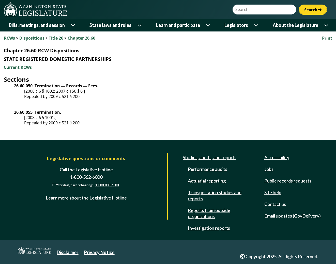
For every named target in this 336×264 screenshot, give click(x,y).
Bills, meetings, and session (37, 25)
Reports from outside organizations (209, 213)
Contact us (275, 204)
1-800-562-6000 (86, 177)
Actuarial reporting (207, 181)
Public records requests (287, 181)
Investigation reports (209, 228)
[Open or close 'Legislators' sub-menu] (256, 25)
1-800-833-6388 (107, 185)
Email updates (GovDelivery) (292, 216)
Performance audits (207, 169)
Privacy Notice (99, 252)
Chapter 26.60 (81, 38)
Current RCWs (18, 67)
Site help (272, 192)
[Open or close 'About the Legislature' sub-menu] (327, 25)
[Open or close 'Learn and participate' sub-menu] (208, 25)
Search (313, 9)
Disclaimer (67, 252)
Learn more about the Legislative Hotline (86, 198)
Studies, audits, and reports (209, 157)
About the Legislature (295, 25)
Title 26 (56, 38)
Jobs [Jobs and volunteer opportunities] (268, 169)
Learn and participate (178, 25)
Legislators (236, 25)
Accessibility (276, 157)
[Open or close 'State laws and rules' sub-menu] (140, 25)
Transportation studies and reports (214, 195)
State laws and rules (110, 25)
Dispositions (31, 38)
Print (327, 38)
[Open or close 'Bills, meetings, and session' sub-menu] (73, 25)
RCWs (9, 38)
